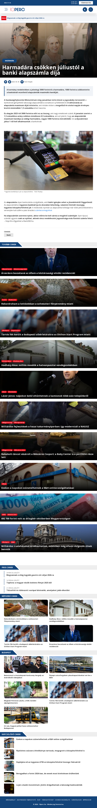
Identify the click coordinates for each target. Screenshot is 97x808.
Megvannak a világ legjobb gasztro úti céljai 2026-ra (25, 18)
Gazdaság (9, 61)
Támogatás (86, 3)
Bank (9, 235)
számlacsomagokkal (43, 210)
